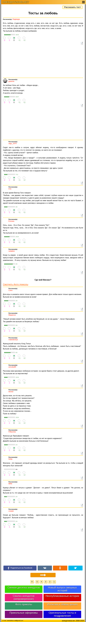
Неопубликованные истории (62, 595)
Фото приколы (23, 604)
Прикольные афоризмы (24, 612)
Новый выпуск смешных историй (62, 589)
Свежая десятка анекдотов (24, 587)
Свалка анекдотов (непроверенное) (24, 597)
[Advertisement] (43, 61)
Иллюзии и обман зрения (62, 604)
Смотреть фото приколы (15, 284)
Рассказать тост (72, 7)
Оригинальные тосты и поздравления (62, 614)
